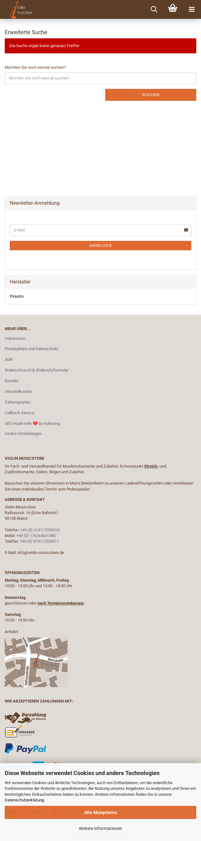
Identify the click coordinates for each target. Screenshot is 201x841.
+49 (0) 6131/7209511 (39, 541)
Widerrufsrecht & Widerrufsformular (36, 370)
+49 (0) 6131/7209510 (39, 530)
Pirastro (17, 296)
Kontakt (12, 380)
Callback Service (19, 412)
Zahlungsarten (17, 402)
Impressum (15, 338)
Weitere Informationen (100, 828)
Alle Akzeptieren (100, 812)
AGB (9, 359)
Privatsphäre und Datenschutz (31, 348)
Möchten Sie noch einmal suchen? (35, 67)
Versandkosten (18, 391)
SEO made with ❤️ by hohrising (32, 423)
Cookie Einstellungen (23, 433)
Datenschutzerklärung (24, 800)
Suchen (151, 94)
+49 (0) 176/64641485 (36, 535)
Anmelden (100, 245)
